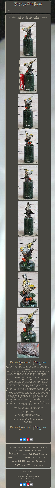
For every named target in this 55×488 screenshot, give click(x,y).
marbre (44, 454)
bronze (13, 453)
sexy (42, 447)
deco (29, 464)
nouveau (36, 457)
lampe (16, 464)
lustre (25, 454)
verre (21, 450)
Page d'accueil (28, 471)
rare (46, 447)
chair (10, 447)
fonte (21, 454)
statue (21, 460)
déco (45, 457)
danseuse (40, 460)
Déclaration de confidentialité (28, 476)
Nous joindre (28, 474)
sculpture (34, 453)
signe (35, 465)
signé (29, 447)
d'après (21, 458)
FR (30, 481)
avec (19, 447)
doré (12, 450)
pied (16, 450)
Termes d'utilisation (28, 479)
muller (23, 465)
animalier (36, 447)
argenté (14, 461)
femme (10, 458)
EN (26, 481)
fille (16, 458)
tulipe (44, 450)
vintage (24, 447)
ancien (14, 447)
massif (27, 457)
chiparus (41, 465)
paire (39, 450)
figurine (30, 461)
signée (27, 450)
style (34, 450)
